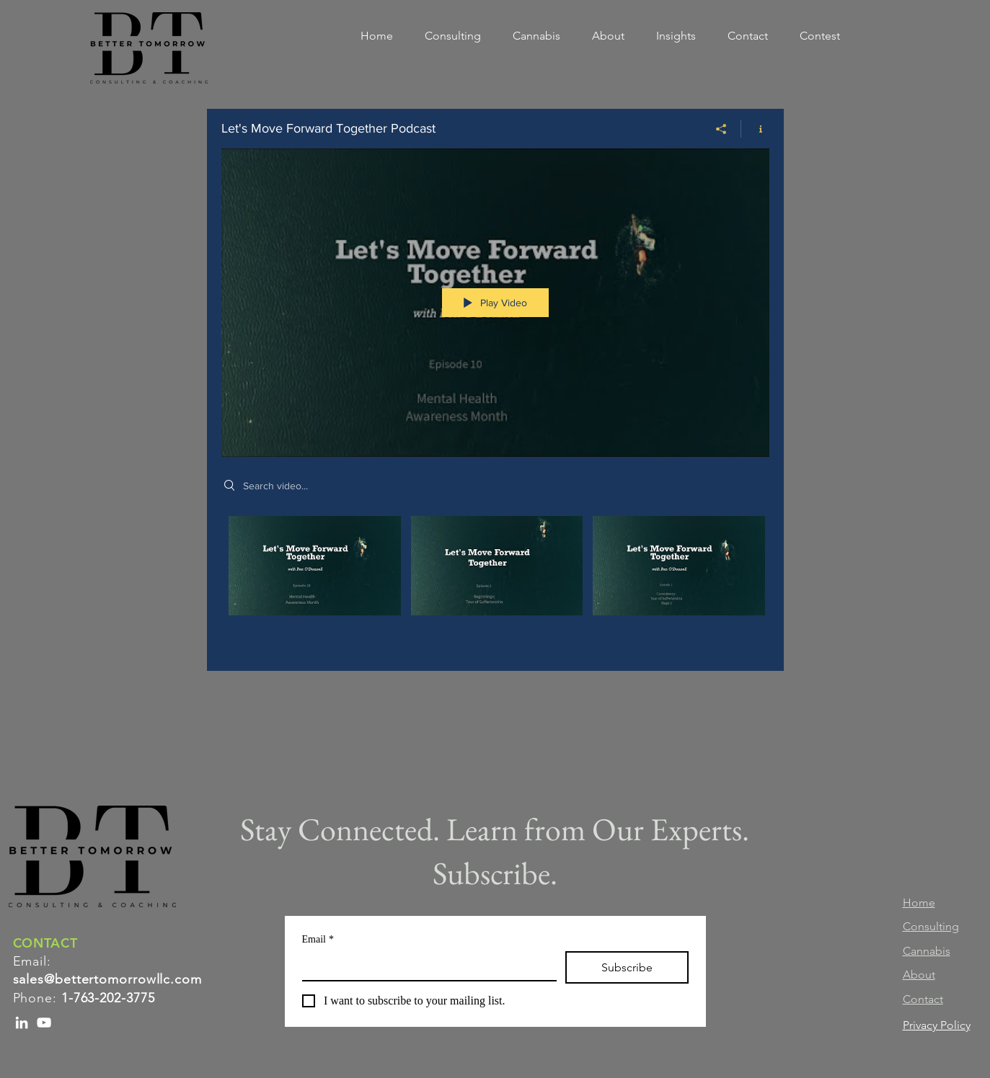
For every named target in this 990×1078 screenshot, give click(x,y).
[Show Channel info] (755, 129)
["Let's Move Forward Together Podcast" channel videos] (495, 583)
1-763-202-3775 (108, 998)
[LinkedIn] (21, 1022)
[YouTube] (44, 1022)
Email (318, 939)
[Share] (721, 129)
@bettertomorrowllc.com (123, 979)
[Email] (425, 965)
